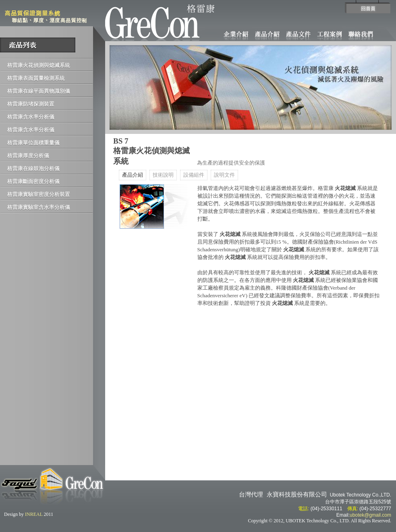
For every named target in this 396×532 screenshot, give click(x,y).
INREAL (34, 514)
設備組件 (193, 175)
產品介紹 (132, 175)
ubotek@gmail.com (370, 515)
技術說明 (163, 175)
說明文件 (224, 175)
